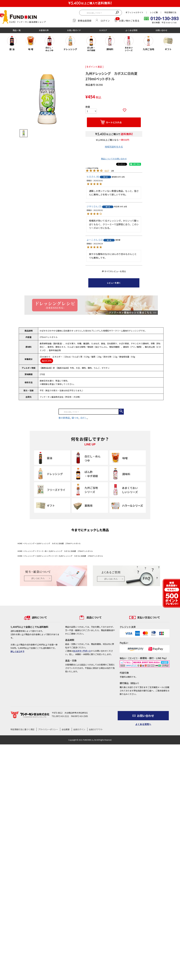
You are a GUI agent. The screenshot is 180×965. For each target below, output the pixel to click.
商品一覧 (17, 30)
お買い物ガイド (74, 30)
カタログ (103, 30)
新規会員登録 (84, 20)
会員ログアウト (96, 729)
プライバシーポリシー (48, 729)
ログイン (105, 20)
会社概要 (66, 729)
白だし (83, 417)
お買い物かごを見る (129, 20)
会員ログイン (79, 729)
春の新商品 (64, 417)
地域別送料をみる (114, 146)
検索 (117, 12)
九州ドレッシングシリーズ (46, 556)
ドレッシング (29, 543)
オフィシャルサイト (134, 12)
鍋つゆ (75, 417)
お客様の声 (44, 30)
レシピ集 (154, 12)
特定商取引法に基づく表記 (22, 729)
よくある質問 (131, 30)
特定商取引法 (170, 12)
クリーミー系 (41, 551)
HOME (20, 543)
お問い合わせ (161, 30)
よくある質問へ (143, 724)
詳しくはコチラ (17, 651)
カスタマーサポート (82, 650)
